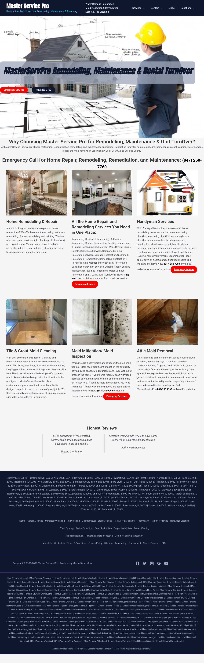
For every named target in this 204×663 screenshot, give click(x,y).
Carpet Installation (124, 529)
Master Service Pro (27, 6)
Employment (137, 544)
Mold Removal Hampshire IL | (31, 607)
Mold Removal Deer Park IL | (20, 595)
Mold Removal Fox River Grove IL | (137, 599)
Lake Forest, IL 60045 (157, 479)
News (149, 544)
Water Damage (64, 529)
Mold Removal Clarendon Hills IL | (99, 591)
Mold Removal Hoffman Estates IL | (126, 611)
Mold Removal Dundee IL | (131, 595)
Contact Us (56, 544)
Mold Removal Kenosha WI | (85, 658)
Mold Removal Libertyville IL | (166, 618)
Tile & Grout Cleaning (126, 521)
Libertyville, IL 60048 (19, 479)
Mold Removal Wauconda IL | (162, 642)
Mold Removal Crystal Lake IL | (158, 591)
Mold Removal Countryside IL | (129, 591)
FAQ (168, 544)
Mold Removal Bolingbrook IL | (159, 583)
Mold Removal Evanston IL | (78, 599)
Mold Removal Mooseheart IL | (88, 626)
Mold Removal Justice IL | (101, 614)
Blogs (174, 8)
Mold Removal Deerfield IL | (46, 595)
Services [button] (144, 8)
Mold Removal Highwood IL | (20, 611)
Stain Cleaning (105, 521)
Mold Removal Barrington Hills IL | (157, 579)
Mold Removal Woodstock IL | (121, 650)
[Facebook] (137, 565)
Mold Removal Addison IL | (19, 579)
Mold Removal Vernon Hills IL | (108, 642)
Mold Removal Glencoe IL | (61, 603)
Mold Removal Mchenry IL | (169, 622)
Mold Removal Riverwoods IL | (108, 634)
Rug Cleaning (71, 521)
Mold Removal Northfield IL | (123, 630)
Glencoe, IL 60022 (113, 479)
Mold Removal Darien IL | (184, 591)
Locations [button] (188, 8)
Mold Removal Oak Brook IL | (150, 630)
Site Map (109, 544)
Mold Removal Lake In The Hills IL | (82, 618)
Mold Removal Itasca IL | (77, 614)
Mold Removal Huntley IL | (155, 611)
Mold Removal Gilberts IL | (36, 603)
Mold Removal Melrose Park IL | (33, 626)
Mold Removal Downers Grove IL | (103, 595)
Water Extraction (82, 529)
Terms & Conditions (75, 544)
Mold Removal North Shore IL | (68, 630)
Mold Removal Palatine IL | (176, 630)
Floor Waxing (146, 521)
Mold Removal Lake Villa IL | (111, 618)
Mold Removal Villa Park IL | (136, 642)
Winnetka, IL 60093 (134, 479)
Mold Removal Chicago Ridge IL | (68, 591)
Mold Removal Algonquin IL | (45, 579)
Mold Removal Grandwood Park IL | (137, 603)
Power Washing (144, 529)
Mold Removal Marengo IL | (144, 622)
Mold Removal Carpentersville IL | (166, 587)
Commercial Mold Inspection (131, 536)
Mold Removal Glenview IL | (86, 603)
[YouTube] (166, 565)
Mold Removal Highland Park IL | (182, 607)
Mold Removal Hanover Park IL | (60, 607)
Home (16, 521)
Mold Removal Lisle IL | (91, 622)
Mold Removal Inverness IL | (24, 614)
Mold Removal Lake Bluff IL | (23, 618)
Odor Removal (87, 521)
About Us (43, 544)
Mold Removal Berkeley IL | (101, 583)
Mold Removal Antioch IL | (71, 579)
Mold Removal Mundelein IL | (178, 626)
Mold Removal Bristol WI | (60, 658)
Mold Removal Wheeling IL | (109, 646)
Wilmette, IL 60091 (69, 479)
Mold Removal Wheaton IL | (83, 646)
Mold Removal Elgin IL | (154, 595)
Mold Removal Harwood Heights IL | (91, 607)
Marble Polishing (164, 521)
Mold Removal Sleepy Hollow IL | (181, 638)
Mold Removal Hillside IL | (45, 611)
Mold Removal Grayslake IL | (167, 603)
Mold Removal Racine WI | (144, 658)
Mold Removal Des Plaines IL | (73, 595)
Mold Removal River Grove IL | (80, 634)
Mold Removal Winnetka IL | (94, 650)
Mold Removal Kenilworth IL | (126, 614)
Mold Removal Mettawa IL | (60, 626)
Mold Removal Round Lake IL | (70, 638)
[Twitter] (145, 565)
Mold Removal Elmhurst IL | (21, 599)
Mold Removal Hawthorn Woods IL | (125, 607)
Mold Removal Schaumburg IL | (98, 638)
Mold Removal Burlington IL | (80, 587)
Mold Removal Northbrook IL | (96, 630)
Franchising (122, 544)
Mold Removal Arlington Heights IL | (100, 579)
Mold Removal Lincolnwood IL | (37, 622)
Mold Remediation (72, 536)
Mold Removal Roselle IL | (168, 634)
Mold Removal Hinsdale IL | (70, 611)
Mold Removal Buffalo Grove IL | (26, 587)
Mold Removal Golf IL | (110, 603)
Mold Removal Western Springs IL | (27, 646)
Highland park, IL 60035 (44, 479)
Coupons (159, 544)
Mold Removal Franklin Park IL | (167, 599)
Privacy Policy (94, 544)
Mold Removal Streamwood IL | (55, 642)
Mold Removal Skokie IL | (154, 638)
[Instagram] (152, 565)
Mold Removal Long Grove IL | (117, 622)
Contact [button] (160, 8)
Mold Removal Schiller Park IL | (127, 638)
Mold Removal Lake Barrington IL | (180, 614)
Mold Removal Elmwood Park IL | (50, 599)
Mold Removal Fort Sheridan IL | (106, 599)
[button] (148, 8)
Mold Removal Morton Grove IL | (117, 626)
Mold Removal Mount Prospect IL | (149, 626)
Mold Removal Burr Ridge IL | (107, 587)
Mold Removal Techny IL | (82, 642)
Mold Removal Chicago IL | (39, 591)
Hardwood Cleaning (185, 521)
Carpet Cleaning (29, 521)
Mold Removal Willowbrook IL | (168, 646)
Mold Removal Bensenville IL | (74, 583)
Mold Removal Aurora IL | (129, 579)
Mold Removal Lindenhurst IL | (67, 622)
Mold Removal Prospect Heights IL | (49, 634)
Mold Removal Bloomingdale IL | (129, 583)
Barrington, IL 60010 (91, 479)
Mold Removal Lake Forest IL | (51, 618)
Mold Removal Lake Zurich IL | (138, 618)
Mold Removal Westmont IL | (57, 646)
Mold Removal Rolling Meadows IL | (139, 634)
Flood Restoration (103, 529)
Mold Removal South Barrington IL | (23, 642)
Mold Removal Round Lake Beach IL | (38, 638)
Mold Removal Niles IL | (42, 630)
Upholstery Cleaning (51, 521)
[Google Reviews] (159, 565)
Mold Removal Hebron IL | (154, 607)
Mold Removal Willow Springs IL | (138, 646)
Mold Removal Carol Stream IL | (135, 587)
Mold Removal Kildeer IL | (152, 614)
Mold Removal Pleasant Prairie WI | (115, 658)
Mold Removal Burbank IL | (54, 587)
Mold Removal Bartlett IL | (22, 583)
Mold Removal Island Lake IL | (51, 614)
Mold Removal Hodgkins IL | (96, 611)
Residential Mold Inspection (99, 536)
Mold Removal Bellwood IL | (47, 583)
